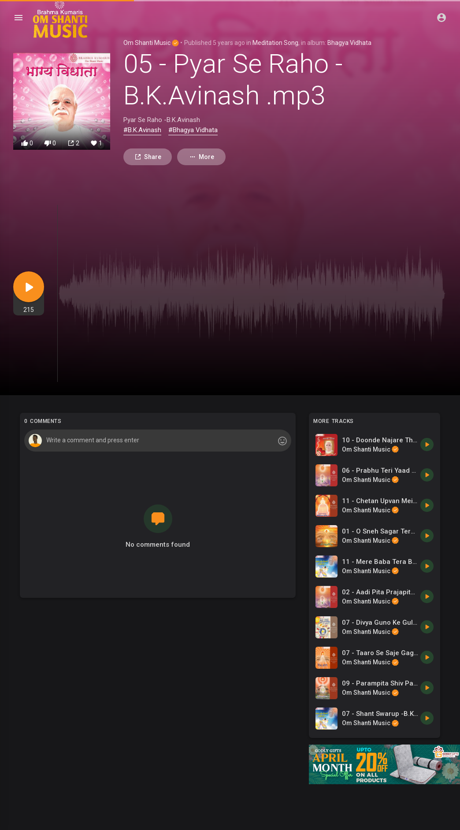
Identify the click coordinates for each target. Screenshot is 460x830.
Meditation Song (275, 42)
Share (147, 157)
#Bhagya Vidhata (193, 130)
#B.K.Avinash (142, 130)
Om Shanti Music (151, 42)
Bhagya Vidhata (349, 42)
